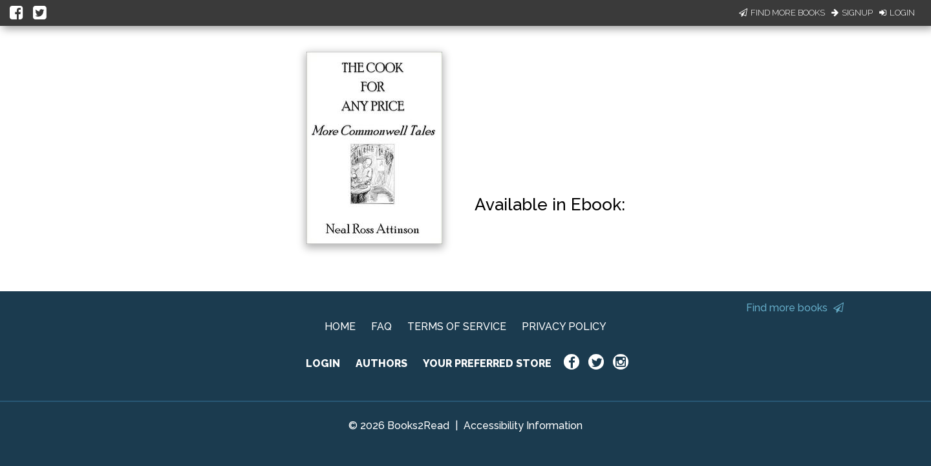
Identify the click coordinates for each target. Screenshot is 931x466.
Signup (852, 12)
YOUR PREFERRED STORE (487, 363)
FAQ (381, 326)
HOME (340, 326)
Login (897, 12)
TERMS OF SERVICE (456, 326)
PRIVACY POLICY (564, 326)
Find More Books (782, 12)
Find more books (795, 308)
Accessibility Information (523, 425)
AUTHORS (381, 363)
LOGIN (323, 363)
